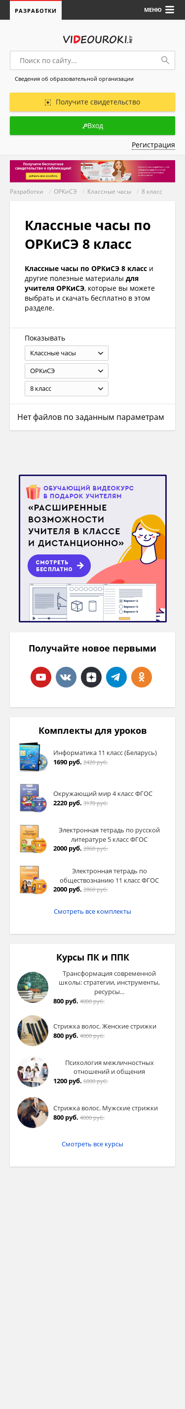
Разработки (36, 10)
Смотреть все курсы (92, 1143)
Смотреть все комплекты (92, 911)
